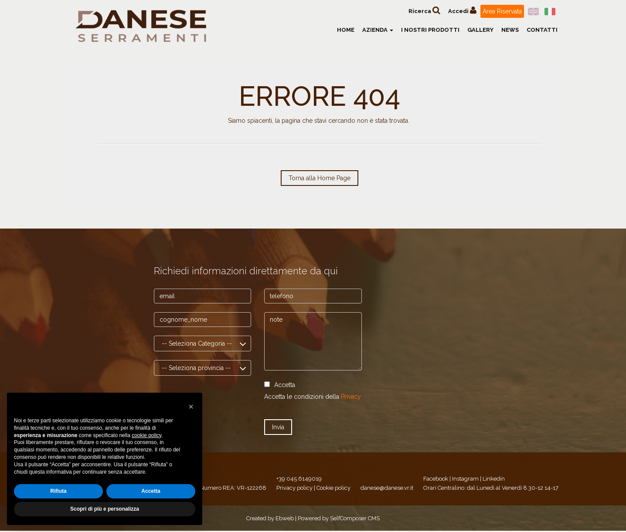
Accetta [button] (150, 491)
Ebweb (285, 518)
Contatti (542, 30)
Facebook (435, 478)
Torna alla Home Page (319, 178)
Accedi (462, 10)
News (510, 30)
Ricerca (424, 10)
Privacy (351, 396)
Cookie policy (333, 488)
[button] (191, 407)
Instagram (465, 478)
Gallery (480, 30)
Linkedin (494, 478)
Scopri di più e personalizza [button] (104, 509)
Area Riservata (502, 11)
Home (345, 30)
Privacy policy (294, 488)
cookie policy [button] (146, 435)
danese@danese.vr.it (387, 488)
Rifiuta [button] (58, 491)
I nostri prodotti (430, 30)
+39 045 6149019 (299, 478)
